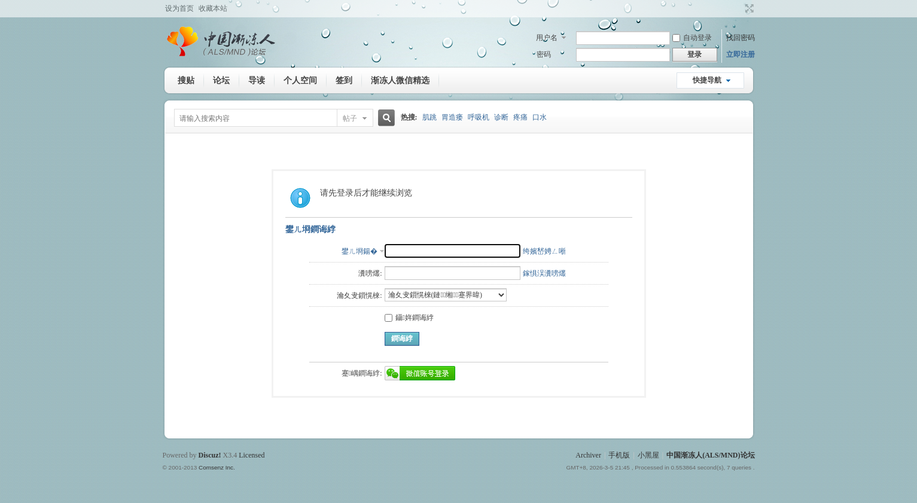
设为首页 (179, 8)
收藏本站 (213, 8)
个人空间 (300, 80)
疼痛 (520, 117)
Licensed (251, 455)
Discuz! (210, 455)
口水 (539, 117)
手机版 (619, 455)
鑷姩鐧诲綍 (409, 317)
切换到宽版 (748, 8)
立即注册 (740, 54)
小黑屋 (648, 455)
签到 (344, 80)
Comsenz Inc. (217, 467)
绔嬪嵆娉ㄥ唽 (544, 251)
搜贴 (186, 80)
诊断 (501, 117)
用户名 (546, 37)
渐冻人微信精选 (400, 80)
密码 (544, 54)
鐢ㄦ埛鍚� (359, 251)
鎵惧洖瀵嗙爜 (544, 273)
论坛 (221, 80)
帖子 (350, 118)
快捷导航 (707, 80)
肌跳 (429, 117)
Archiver (588, 455)
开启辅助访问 (738, 8)
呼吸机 (478, 117)
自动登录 (692, 37)
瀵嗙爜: (370, 273)
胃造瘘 (452, 117)
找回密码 (740, 37)
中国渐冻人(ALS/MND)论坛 (710, 455)
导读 (256, 80)
